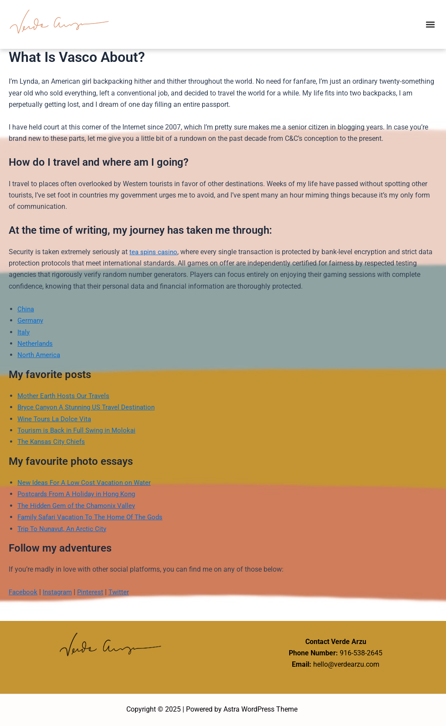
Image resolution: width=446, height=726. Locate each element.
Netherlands (35, 343)
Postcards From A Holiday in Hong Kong (79, 494)
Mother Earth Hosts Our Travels (65, 396)
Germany (31, 320)
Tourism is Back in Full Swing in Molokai (79, 430)
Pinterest (94, 592)
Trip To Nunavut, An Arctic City (64, 529)
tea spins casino (154, 252)
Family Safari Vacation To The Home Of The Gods (94, 517)
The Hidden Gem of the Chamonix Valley (79, 505)
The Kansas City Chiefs (53, 441)
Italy (23, 332)
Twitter (123, 592)
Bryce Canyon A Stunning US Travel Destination (90, 407)
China (26, 309)
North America (39, 355)
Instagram (59, 592)
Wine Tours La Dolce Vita (56, 419)
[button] (430, 24)
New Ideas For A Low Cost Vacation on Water (86, 482)
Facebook (24, 592)
